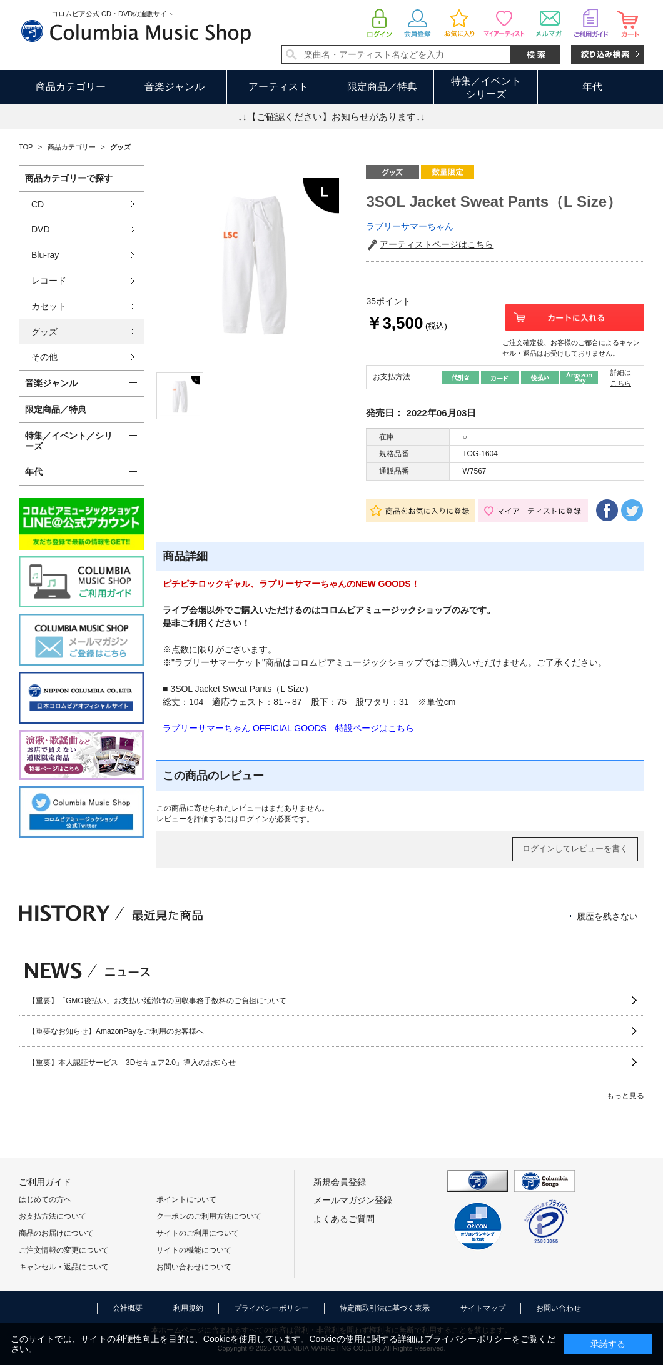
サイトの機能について (193, 1250)
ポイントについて (186, 1199)
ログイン (254, 818)
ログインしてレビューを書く (575, 848)
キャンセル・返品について (64, 1266)
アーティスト (278, 86)
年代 (592, 86)
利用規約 (188, 1308)
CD (37, 204)
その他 (44, 357)
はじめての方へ (45, 1199)
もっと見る (625, 1095)
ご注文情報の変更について (64, 1250)
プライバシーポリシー (271, 1308)
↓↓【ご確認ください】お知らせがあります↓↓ (331, 116)
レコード (48, 281)
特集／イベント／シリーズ (69, 441)
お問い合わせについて (193, 1266)
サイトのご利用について (197, 1233)
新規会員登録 (339, 1182)
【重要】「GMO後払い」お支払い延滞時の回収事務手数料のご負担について (157, 1000)
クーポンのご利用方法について (208, 1216)
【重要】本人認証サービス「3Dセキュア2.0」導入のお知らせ (132, 1062)
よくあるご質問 (344, 1219)
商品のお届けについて (56, 1233)
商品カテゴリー (71, 86)
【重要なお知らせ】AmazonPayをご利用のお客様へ (116, 1031)
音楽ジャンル (174, 86)
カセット (48, 306)
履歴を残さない (607, 916)
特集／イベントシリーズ (486, 87)
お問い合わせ (558, 1308)
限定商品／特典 (382, 86)
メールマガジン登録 (352, 1200)
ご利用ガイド (45, 1182)
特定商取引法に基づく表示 (385, 1308)
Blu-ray (45, 255)
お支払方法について (52, 1216)
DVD (40, 229)
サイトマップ (482, 1308)
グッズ (44, 332)
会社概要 (128, 1308)
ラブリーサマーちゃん (409, 226)
